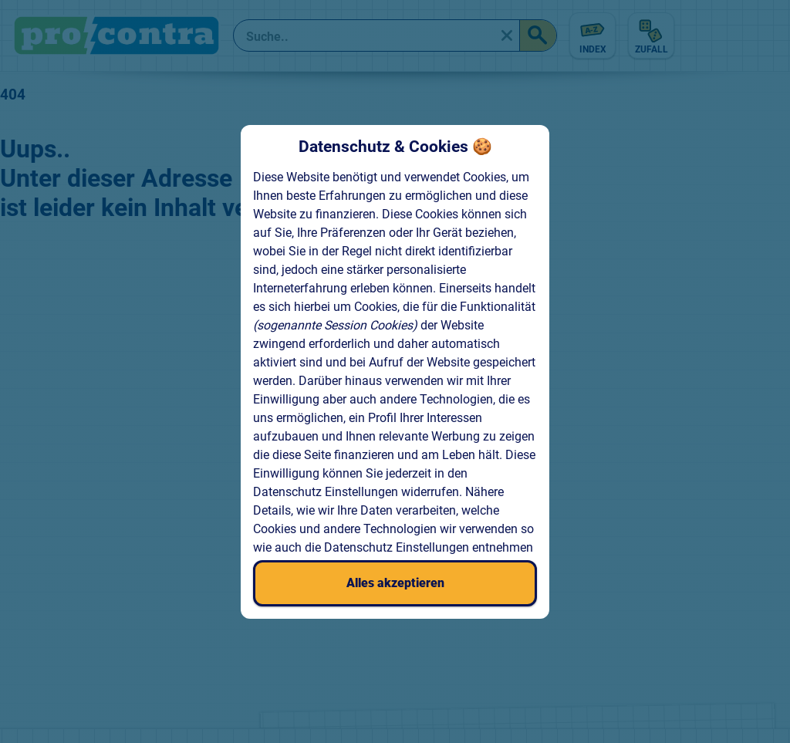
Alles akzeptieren (395, 583)
